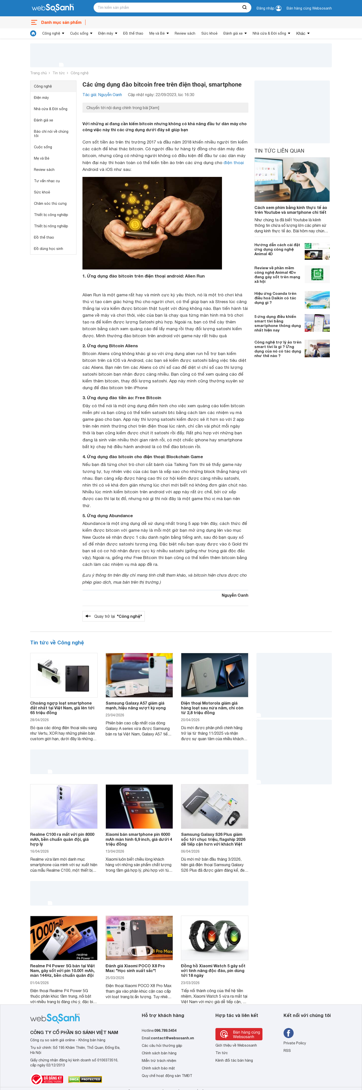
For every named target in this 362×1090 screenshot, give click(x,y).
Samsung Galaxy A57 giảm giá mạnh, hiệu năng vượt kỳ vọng (136, 705)
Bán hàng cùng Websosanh (309, 8)
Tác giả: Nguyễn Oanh (102, 94)
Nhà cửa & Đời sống (269, 33)
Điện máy (105, 33)
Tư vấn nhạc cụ (47, 181)
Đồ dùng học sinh (48, 249)
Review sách (185, 33)
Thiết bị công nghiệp (51, 215)
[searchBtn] (245, 7)
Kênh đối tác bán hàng (234, 1060)
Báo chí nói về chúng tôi (51, 133)
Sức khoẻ (209, 33)
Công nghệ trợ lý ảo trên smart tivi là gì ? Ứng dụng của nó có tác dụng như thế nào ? (277, 349)
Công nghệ (51, 33)
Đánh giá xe (233, 33)
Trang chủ (38, 73)
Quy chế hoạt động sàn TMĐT (167, 1076)
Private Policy (295, 1043)
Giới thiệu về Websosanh (236, 1045)
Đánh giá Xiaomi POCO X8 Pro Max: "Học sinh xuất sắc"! (135, 968)
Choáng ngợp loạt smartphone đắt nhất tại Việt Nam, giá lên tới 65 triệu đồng (62, 708)
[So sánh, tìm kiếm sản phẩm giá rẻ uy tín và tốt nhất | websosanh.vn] (52, 8)
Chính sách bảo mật (158, 1068)
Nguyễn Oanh (235, 595)
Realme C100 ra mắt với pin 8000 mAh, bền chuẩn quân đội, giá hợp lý (62, 839)
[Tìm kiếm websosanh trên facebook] (289, 1033)
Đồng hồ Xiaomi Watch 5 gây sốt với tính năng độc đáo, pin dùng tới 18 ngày (213, 970)
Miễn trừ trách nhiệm (159, 1061)
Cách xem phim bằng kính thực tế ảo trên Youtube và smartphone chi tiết (290, 210)
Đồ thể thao (133, 33)
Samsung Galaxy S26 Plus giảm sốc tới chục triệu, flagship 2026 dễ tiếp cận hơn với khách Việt (213, 839)
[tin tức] (33, 33)
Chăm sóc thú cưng (50, 203)
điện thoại (233, 162)
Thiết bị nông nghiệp (51, 226)
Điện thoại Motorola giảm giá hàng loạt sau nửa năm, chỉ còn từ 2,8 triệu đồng (212, 708)
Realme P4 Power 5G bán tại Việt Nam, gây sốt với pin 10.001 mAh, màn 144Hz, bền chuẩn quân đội (62, 970)
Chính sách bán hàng (159, 1053)
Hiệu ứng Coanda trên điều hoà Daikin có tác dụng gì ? (275, 298)
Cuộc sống (79, 33)
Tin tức (59, 73)
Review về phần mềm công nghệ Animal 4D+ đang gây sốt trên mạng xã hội (277, 274)
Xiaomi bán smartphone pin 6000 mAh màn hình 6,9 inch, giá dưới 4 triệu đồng (139, 839)
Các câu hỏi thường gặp (162, 1046)
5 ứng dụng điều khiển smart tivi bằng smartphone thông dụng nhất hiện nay (277, 323)
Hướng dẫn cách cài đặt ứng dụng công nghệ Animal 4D (277, 249)
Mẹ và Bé (157, 33)
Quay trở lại (118, 616)
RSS (287, 1051)
